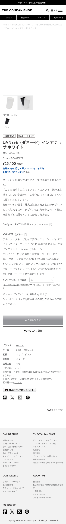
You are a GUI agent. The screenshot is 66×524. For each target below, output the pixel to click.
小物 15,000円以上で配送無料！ (33, 2)
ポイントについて (10, 466)
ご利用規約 (37, 491)
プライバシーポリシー (42, 497)
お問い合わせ (8, 440)
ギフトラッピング (11, 284)
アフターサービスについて (13, 488)
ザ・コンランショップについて (45, 440)
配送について (8, 450)
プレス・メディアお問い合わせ (45, 456)
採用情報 (36, 453)
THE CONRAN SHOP (21, 24)
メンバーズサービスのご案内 (44, 443)
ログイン (8, 17)
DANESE (20, 345)
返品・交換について (10, 453)
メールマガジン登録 (10, 462)
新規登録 (25, 17)
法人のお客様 (8, 485)
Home (6, 24)
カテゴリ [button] (41, 17)
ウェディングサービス (11, 482)
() (54, 10)
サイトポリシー (39, 494)
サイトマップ (8, 459)
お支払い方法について (11, 443)
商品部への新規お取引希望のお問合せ (48, 462)
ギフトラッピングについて (13, 456)
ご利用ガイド (58, 17)
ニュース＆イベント (41, 447)
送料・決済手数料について (13, 447)
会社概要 (36, 482)
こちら (27, 172)
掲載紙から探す (39, 459)
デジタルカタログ (10, 491)
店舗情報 (36, 450)
